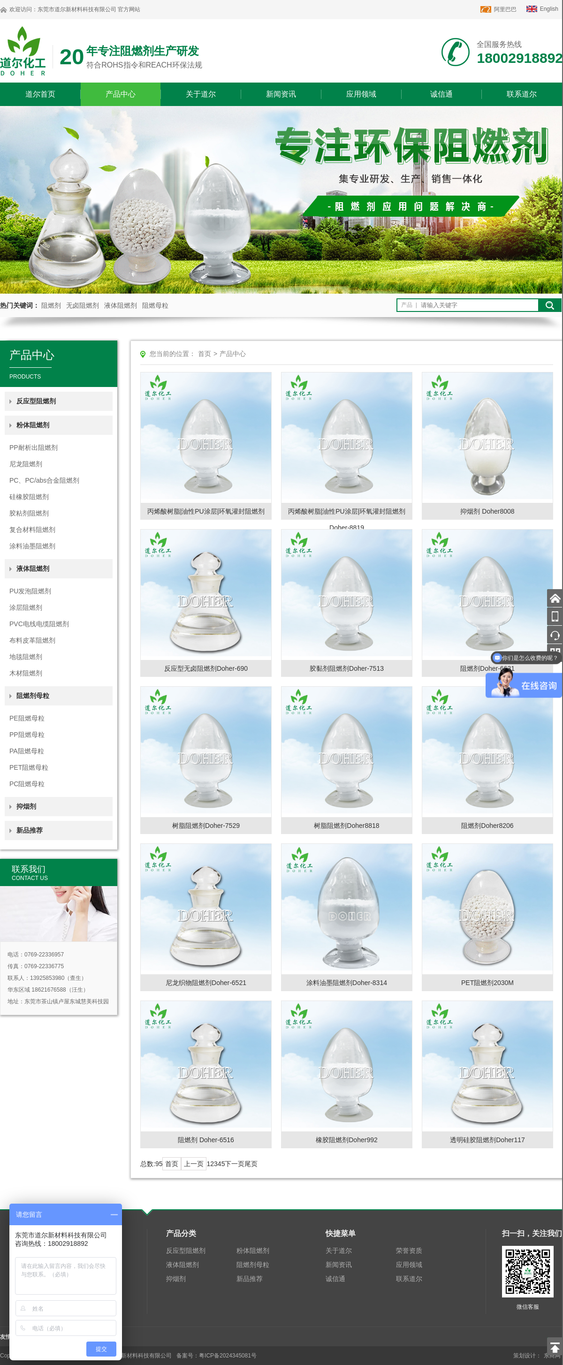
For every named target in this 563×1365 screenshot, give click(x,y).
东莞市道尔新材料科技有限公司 (77, 9)
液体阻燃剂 (120, 305)
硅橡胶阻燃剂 (29, 496)
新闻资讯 (281, 94)
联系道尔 (522, 94)
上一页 (194, 1164)
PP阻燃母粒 (27, 734)
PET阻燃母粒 (28, 767)
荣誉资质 (409, 1250)
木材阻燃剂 (25, 673)
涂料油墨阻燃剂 (32, 546)
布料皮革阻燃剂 (32, 640)
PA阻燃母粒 (26, 751)
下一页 (234, 1164)
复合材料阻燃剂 (32, 529)
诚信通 (441, 94)
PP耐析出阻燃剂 (33, 447)
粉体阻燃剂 (252, 1250)
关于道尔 (201, 94)
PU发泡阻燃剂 (30, 591)
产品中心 (121, 94)
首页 (204, 353)
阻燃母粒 (155, 305)
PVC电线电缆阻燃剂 (39, 624)
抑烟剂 (26, 806)
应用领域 (361, 94)
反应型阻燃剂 (36, 401)
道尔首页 (40, 94)
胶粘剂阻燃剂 (29, 513)
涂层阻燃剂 (25, 607)
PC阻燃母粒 (27, 784)
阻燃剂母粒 (252, 1264)
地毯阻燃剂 (25, 656)
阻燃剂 (51, 305)
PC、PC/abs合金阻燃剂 (44, 480)
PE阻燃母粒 (27, 718)
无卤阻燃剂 (82, 305)
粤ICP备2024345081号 (228, 1355)
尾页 (251, 1164)
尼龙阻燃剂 (25, 464)
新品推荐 (29, 830)
